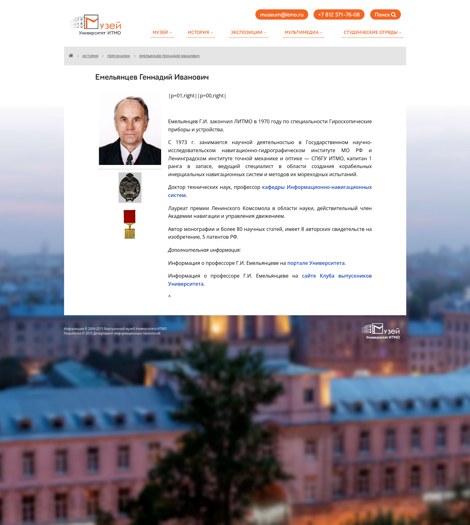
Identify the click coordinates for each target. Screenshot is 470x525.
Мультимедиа (302, 32)
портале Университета (316, 263)
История (198, 32)
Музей (160, 32)
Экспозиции (247, 32)
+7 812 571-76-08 (339, 15)
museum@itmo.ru (282, 15)
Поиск (385, 15)
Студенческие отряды (371, 32)
